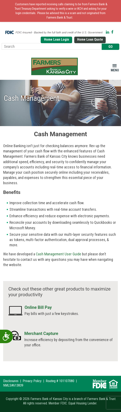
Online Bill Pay (38, 307)
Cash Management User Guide (58, 254)
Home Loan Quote (90, 39)
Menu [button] (115, 70)
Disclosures (10, 381)
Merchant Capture (41, 333)
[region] (60, 103)
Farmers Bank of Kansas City (55, 66)
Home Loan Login (56, 39)
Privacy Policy (32, 381)
